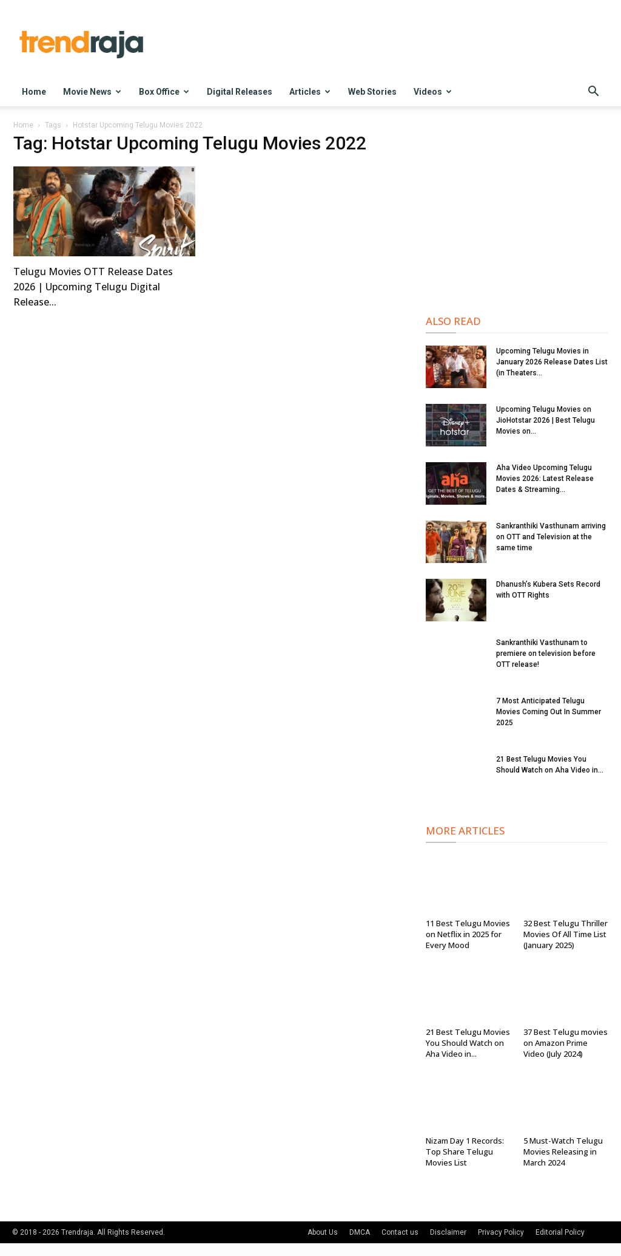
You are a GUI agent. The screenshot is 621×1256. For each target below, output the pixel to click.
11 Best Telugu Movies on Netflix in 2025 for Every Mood (468, 934)
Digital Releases (239, 92)
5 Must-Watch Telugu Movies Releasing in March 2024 (563, 1151)
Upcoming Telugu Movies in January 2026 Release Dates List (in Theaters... (552, 362)
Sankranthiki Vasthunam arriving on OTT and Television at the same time (551, 537)
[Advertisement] (517, 213)
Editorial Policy (560, 1232)
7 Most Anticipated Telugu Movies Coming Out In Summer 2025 (548, 712)
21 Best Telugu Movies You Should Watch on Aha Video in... (468, 1042)
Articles (310, 92)
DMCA (359, 1232)
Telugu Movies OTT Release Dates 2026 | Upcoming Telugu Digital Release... (93, 287)
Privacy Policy (501, 1232)
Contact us (399, 1232)
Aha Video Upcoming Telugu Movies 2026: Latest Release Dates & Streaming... (545, 478)
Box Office (164, 92)
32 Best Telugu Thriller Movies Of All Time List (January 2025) (565, 934)
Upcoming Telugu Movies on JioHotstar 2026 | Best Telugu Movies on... (545, 420)
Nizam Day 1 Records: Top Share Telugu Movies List (465, 1151)
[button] (593, 92)
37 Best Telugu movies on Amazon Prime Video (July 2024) (565, 1042)
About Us (322, 1232)
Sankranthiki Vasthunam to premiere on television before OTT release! (546, 653)
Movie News (92, 92)
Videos (433, 92)
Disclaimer (448, 1232)
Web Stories (372, 92)
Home (34, 92)
